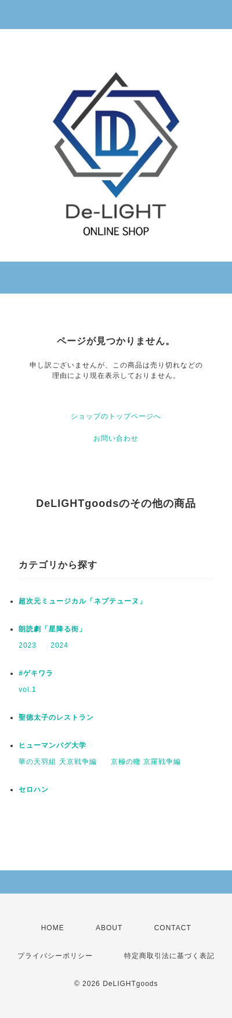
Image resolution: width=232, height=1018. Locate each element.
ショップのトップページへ (116, 416)
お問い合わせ (116, 438)
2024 (59, 645)
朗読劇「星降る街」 (52, 629)
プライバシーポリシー (55, 956)
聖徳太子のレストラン (56, 717)
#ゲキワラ (36, 673)
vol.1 (27, 689)
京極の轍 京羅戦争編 (146, 762)
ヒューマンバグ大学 (52, 745)
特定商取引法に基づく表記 (169, 956)
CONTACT (172, 928)
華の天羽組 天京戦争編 (57, 762)
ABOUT (109, 928)
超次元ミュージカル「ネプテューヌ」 (83, 601)
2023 (28, 645)
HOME (52, 928)
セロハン (34, 789)
